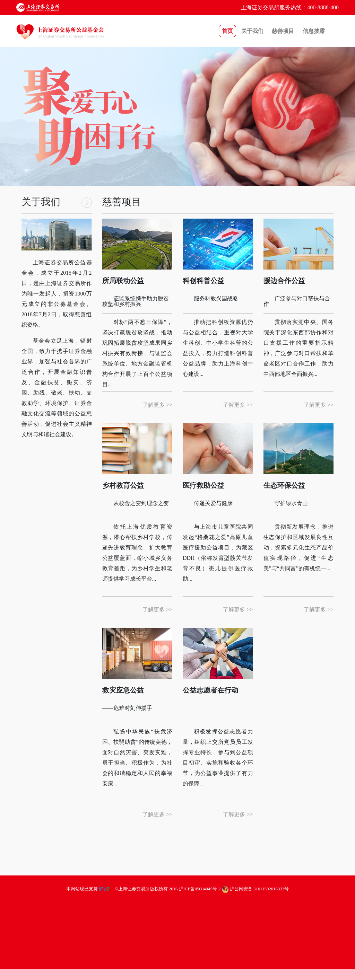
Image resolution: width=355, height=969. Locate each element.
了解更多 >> (157, 405)
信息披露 (314, 31)
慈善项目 (283, 31)
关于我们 (252, 31)
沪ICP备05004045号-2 (200, 889)
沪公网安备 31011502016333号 (255, 889)
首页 (227, 31)
